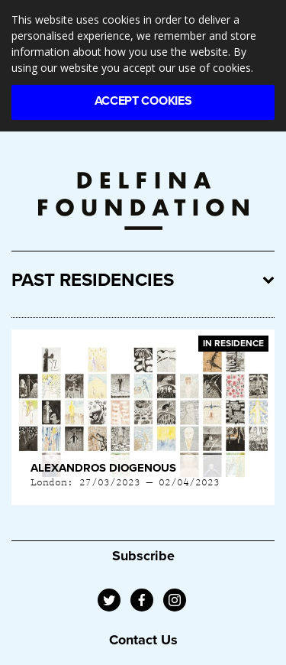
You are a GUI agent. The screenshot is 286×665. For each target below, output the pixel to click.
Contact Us (143, 639)
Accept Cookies (143, 101)
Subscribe (143, 555)
